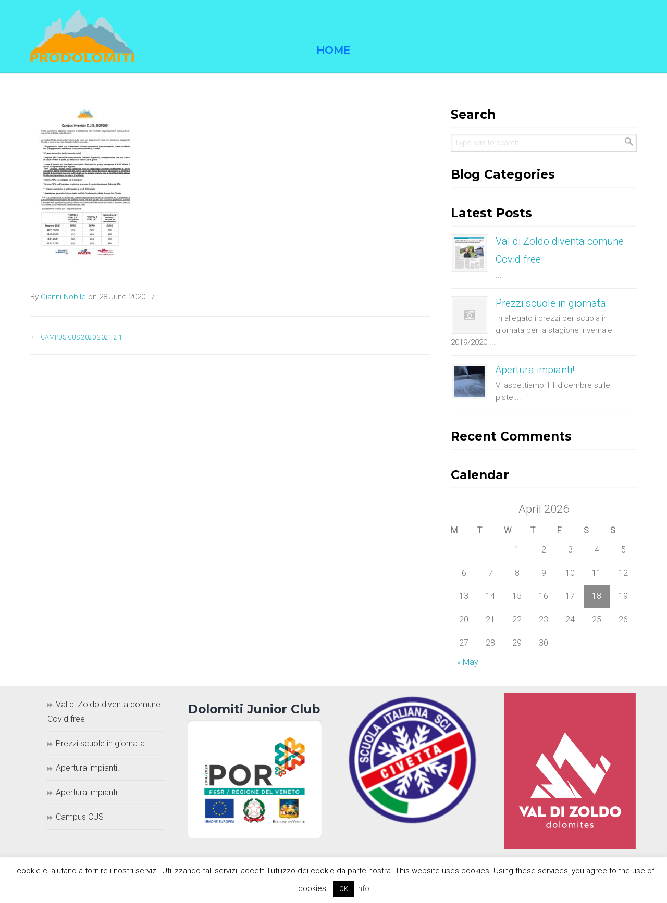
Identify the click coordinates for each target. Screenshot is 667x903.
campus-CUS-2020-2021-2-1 (81, 337)
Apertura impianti (86, 792)
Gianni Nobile (63, 297)
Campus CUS (80, 817)
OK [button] (343, 889)
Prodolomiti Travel (82, 36)
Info (362, 888)
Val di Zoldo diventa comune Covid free (103, 711)
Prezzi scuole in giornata (551, 303)
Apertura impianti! (535, 370)
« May (467, 662)
